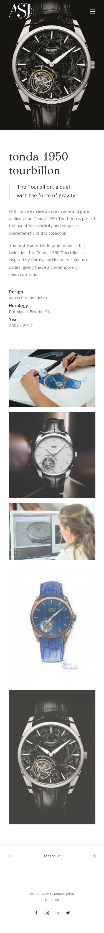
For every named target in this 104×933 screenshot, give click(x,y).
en (57, 900)
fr (46, 900)
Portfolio (51, 856)
